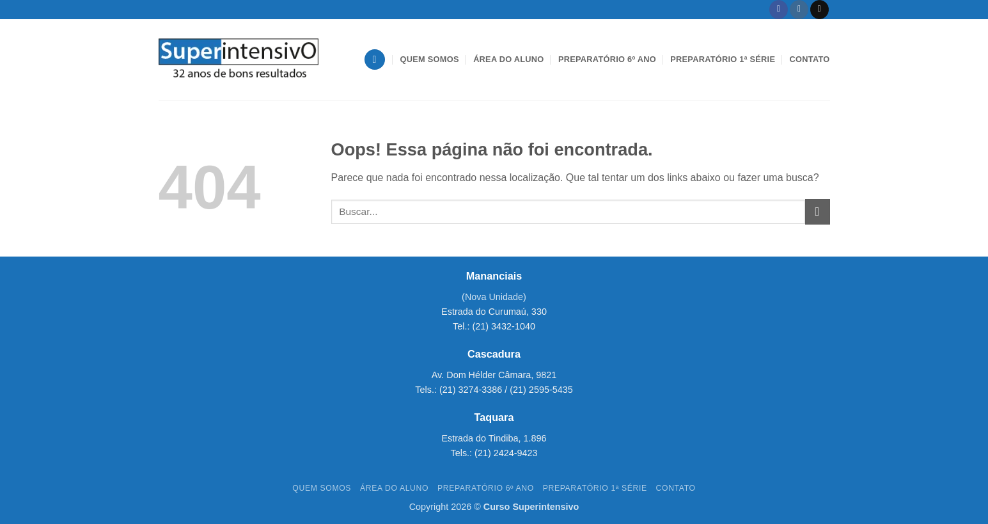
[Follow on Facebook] (778, 9)
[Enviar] (817, 211)
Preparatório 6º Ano (607, 59)
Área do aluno (508, 59)
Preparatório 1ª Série (722, 59)
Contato (810, 59)
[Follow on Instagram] (799, 9)
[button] (375, 59)
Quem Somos (429, 59)
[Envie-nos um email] (819, 9)
